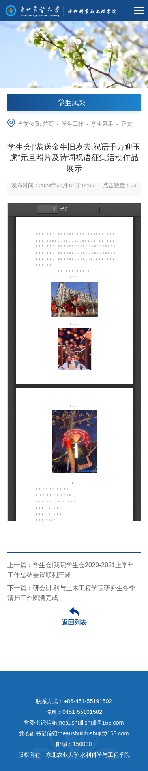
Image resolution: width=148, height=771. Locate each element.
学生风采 (102, 124)
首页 (48, 124)
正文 (126, 124)
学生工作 (73, 124)
